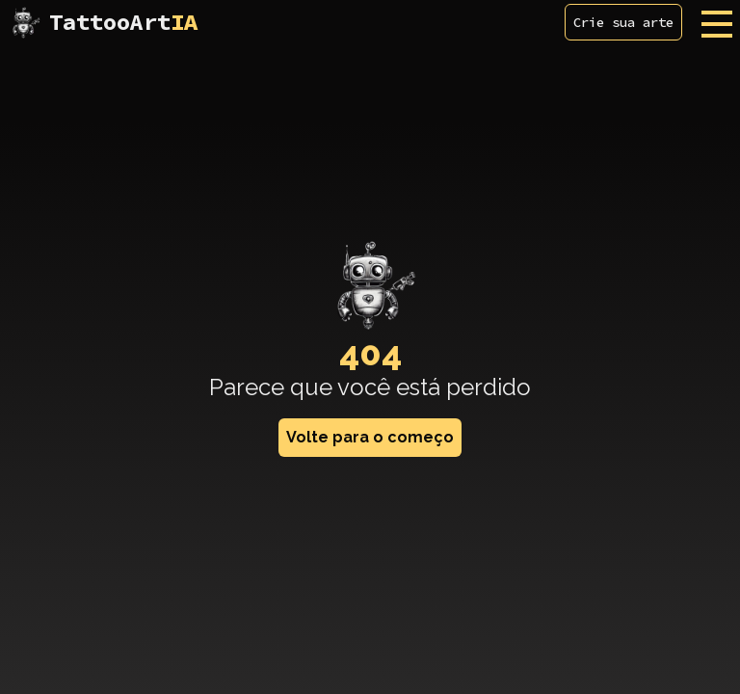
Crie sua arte (623, 22)
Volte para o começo (370, 437)
